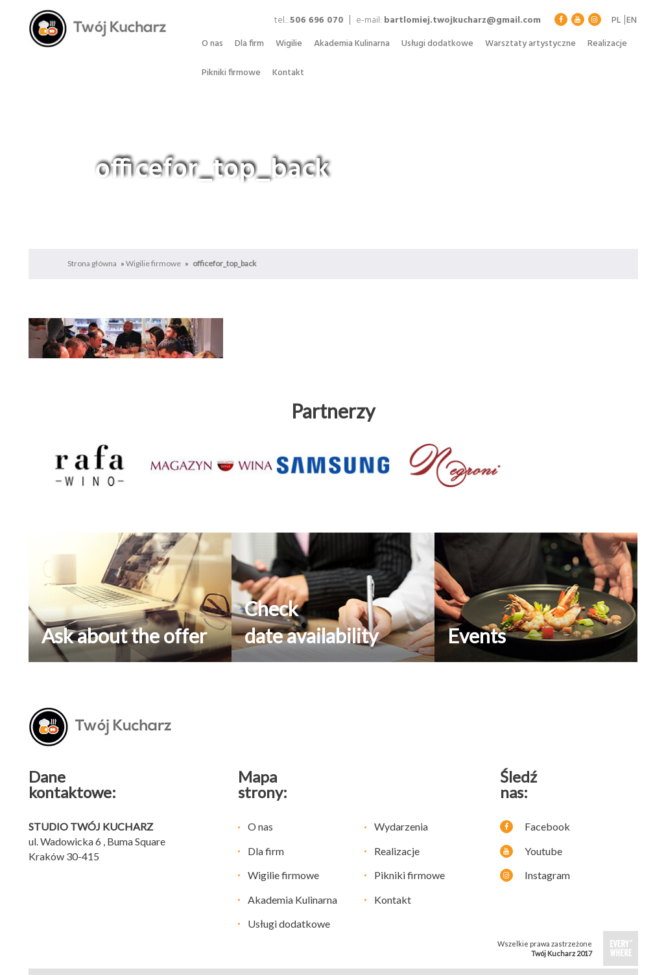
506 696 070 (317, 20)
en (631, 20)
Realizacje (607, 43)
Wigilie (289, 43)
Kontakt (288, 72)
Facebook (535, 826)
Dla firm (249, 43)
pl (616, 20)
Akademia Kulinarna (352, 43)
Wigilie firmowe (153, 263)
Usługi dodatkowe (437, 43)
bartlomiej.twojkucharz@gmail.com (462, 20)
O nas (212, 43)
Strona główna (92, 263)
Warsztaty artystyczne (530, 43)
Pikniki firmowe (231, 72)
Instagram (535, 875)
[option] (89, 465)
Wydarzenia (401, 826)
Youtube (531, 851)
